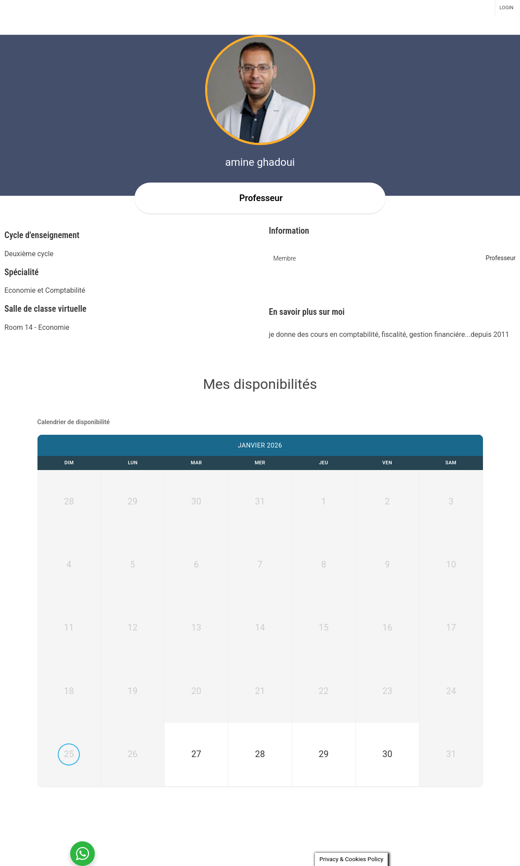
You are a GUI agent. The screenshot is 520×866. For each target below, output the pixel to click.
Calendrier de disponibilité (73, 422)
